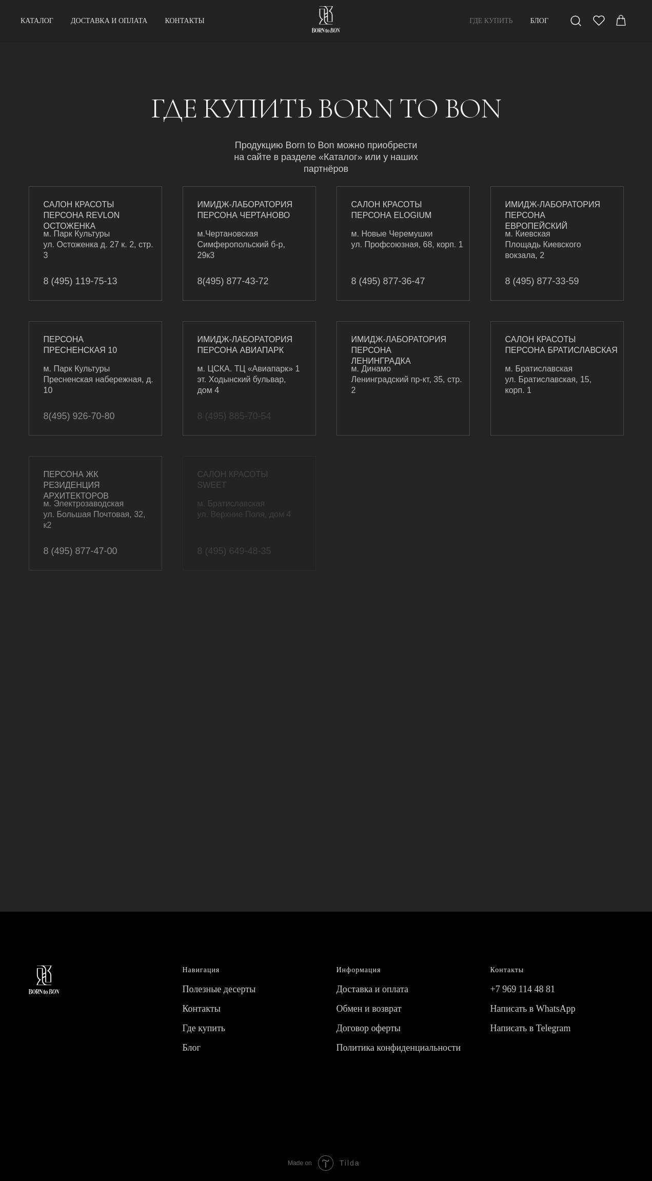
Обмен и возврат (369, 1008)
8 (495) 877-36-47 (388, 281)
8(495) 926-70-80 (79, 416)
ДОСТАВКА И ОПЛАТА (109, 21)
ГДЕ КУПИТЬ (490, 21)
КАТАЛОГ (37, 21)
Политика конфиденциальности (399, 1047)
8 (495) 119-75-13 (80, 281)
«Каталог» (340, 157)
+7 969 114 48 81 (522, 989)
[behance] (621, 20)
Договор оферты (369, 1028)
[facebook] (576, 20)
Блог (192, 1047)
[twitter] (598, 20)
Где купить (204, 1028)
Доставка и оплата (373, 989)
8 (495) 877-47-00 (80, 551)
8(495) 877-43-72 (233, 281)
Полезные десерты (219, 989)
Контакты (202, 1008)
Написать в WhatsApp (533, 1008)
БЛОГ (539, 21)
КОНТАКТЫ (184, 21)
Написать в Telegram (530, 1028)
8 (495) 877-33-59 (542, 281)
